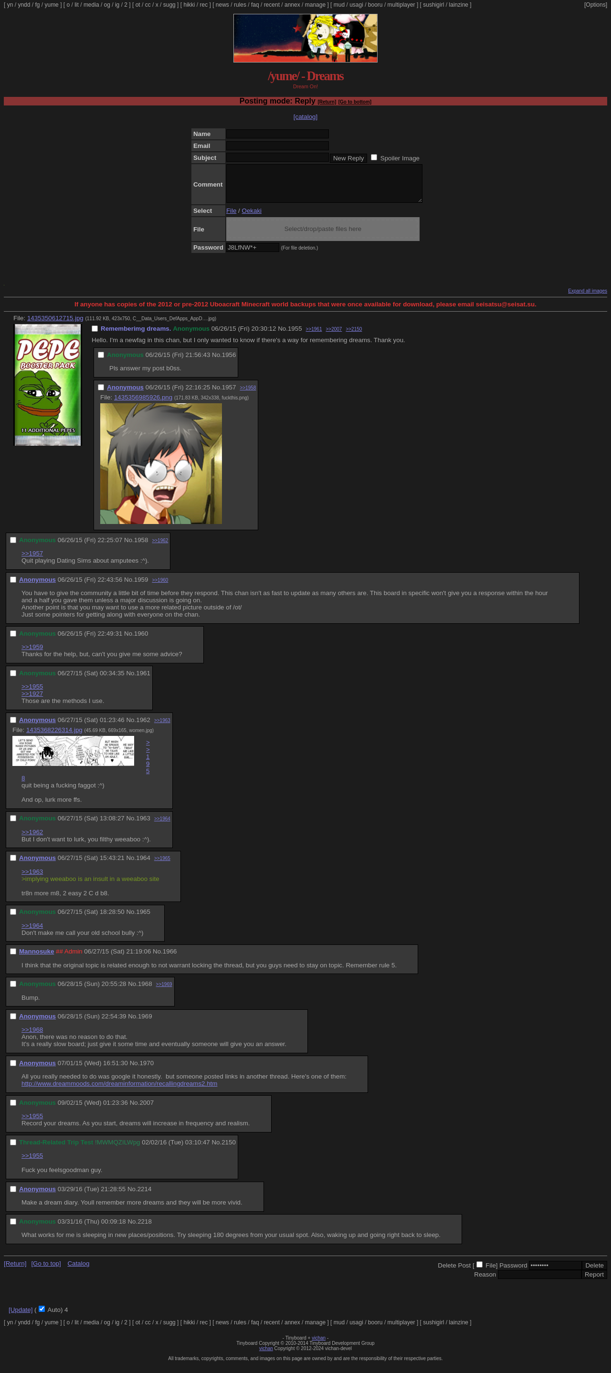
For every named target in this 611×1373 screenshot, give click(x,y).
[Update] (20, 1317)
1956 (229, 362)
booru (375, 4)
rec (204, 4)
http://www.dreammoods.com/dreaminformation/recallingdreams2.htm (119, 1090)
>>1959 (32, 654)
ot (138, 4)
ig (117, 4)
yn (10, 4)
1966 (170, 958)
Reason (485, 1281)
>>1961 (314, 336)
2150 (228, 1149)
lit (76, 4)
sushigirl (433, 4)
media (91, 4)
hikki (189, 4)
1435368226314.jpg (54, 737)
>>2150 (354, 336)
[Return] (326, 102)
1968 (145, 991)
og (107, 4)
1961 (143, 680)
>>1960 (160, 587)
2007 (146, 1109)
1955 (295, 335)
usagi (356, 4)
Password (513, 1272)
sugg (169, 4)
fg (37, 4)
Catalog (78, 1270)
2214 (144, 1196)
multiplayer (401, 4)
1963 (143, 825)
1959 (141, 586)
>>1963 (162, 727)
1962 (143, 727)
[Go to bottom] (354, 102)
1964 (143, 865)
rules (240, 4)
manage (315, 4)
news (222, 4)
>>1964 (162, 825)
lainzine (458, 4)
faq (255, 4)
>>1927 (32, 700)
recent (272, 4)
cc (148, 4)
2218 (144, 1228)
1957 (229, 394)
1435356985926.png (143, 404)
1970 (146, 1070)
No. (283, 335)
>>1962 (160, 547)
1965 (143, 918)
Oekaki (252, 217)
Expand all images (587, 298)
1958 (141, 547)
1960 (141, 640)
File (231, 217)
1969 (145, 1023)
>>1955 (32, 693)
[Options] (595, 4)
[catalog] (305, 116)
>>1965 (162, 865)
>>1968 (32, 1036)
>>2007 (334, 336)
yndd (24, 4)
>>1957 (32, 560)
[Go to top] (46, 1270)
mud (339, 4)
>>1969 (164, 991)
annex (292, 4)
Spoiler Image (400, 158)
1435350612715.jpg (55, 325)
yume (51, 4)
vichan (319, 1345)
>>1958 (248, 395)
